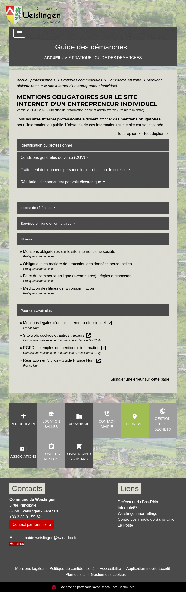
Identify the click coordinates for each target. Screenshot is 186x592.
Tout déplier (156, 133)
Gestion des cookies (108, 574)
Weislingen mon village (137, 514)
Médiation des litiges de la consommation (58, 288)
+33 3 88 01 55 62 (25, 517)
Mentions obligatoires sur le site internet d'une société (69, 251)
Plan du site (75, 574)
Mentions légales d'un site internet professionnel (67, 323)
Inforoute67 (127, 508)
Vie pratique (78, 58)
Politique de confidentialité (71, 569)
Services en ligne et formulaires (46, 223)
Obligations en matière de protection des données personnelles (77, 264)
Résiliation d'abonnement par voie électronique (61, 182)
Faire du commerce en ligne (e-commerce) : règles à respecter (77, 276)
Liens (129, 488)
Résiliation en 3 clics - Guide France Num (62, 360)
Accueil (52, 58)
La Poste (125, 525)
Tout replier (130, 133)
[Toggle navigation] (19, 33)
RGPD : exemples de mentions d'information (64, 348)
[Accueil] (33, 13)
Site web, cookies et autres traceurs (57, 335)
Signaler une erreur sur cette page (139, 379)
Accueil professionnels (36, 80)
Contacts (27, 488)
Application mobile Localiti (148, 569)
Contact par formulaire (32, 524)
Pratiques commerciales (82, 80)
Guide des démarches (118, 58)
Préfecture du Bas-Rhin (138, 502)
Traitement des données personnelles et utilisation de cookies (74, 170)
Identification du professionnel (47, 145)
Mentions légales (29, 569)
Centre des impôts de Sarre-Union (147, 519)
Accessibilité (110, 569)
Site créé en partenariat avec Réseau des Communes (93, 587)
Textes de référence (37, 208)
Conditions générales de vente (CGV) (53, 157)
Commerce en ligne (125, 80)
